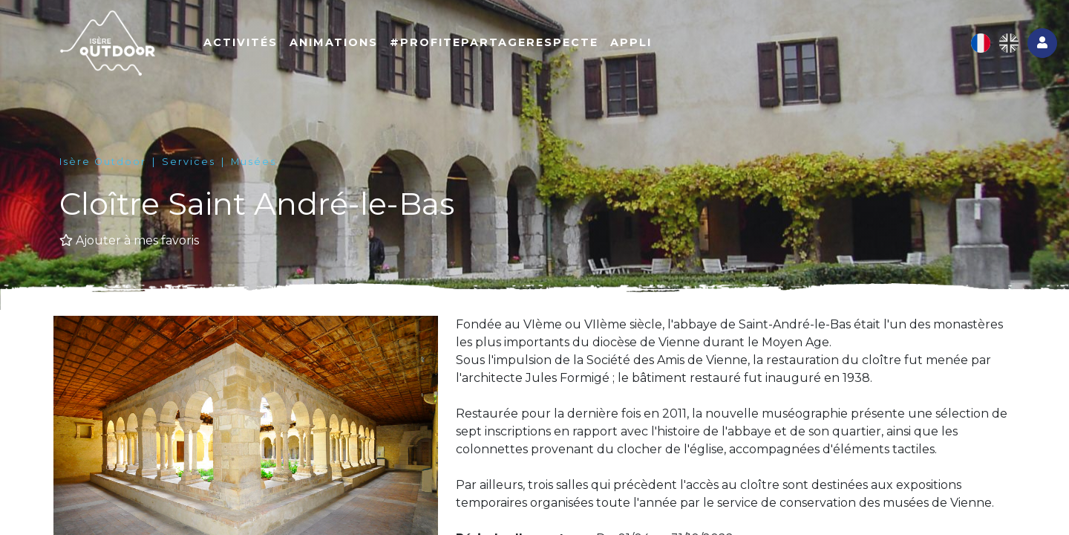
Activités (240, 42)
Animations (334, 42)
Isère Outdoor (102, 161)
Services (188, 161)
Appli (631, 42)
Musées (253, 161)
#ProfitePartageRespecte (494, 42)
